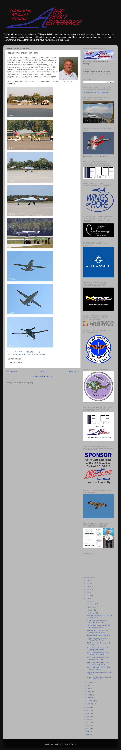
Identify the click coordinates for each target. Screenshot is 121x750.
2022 (88, 592)
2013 (88, 722)
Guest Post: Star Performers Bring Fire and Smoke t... (99, 678)
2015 (88, 716)
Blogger (72, 744)
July (89, 685)
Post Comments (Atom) (25, 383)
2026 (88, 580)
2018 (88, 707)
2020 (88, 598)
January (91, 704)
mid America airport (19, 354)
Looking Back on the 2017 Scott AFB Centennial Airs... (99, 616)
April (89, 695)
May (89, 692)
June (89, 688)
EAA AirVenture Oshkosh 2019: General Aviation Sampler (98, 663)
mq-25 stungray (32, 354)
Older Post (73, 371)
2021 (88, 595)
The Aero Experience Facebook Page (96, 92)
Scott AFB (41, 354)
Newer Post (13, 371)
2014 (88, 719)
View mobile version (42, 376)
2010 (88, 731)
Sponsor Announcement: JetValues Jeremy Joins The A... (99, 626)
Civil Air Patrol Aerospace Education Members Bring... (99, 668)
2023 (88, 589)
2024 (88, 586)
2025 (88, 583)
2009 (88, 734)
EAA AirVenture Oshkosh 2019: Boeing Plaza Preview (98, 649)
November (91, 607)
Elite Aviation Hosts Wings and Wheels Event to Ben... (97, 631)
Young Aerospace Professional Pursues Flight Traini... (97, 621)
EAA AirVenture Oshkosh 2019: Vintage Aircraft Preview (98, 653)
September (92, 613)
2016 (88, 713)
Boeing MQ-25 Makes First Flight (98, 635)
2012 (88, 725)
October (91, 610)
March (90, 698)
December (91, 604)
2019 (88, 601)
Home (43, 371)
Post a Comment (16, 362)
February (91, 701)
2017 (88, 710)
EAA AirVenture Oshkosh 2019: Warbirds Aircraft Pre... (98, 658)
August (90, 683)
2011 (88, 728)
